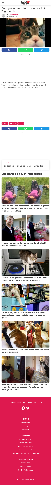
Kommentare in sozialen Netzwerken (25, 453)
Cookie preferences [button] (25, 470)
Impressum (25, 463)
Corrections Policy (25, 443)
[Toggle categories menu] (3, 2)
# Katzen (13, 123)
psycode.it (25, 430)
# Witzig (5, 123)
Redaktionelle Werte (25, 446)
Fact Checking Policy (25, 439)
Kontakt (25, 426)
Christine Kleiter (13, 14)
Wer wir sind (25, 423)
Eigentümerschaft (25, 450)
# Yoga (21, 123)
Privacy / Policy (25, 466)
